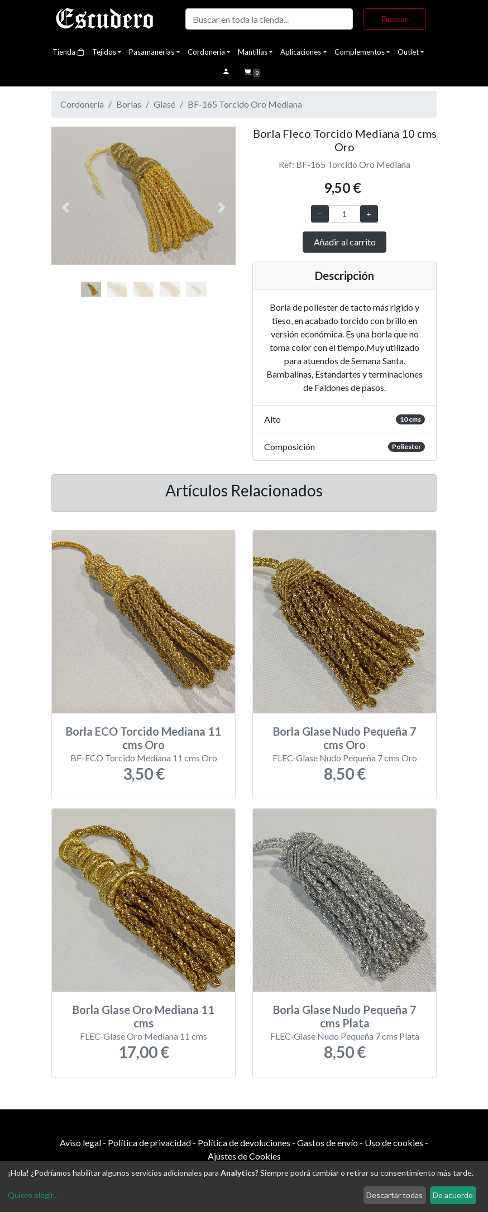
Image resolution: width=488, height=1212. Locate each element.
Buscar (394, 18)
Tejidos (104, 51)
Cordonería (206, 51)
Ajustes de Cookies (244, 1156)
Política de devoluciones (244, 1142)
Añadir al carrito (345, 241)
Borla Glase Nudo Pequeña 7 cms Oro (345, 738)
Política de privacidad (149, 1142)
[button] (65, 208)
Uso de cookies (394, 1142)
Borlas (128, 104)
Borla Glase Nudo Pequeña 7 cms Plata (345, 1016)
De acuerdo (453, 1195)
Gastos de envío (327, 1142)
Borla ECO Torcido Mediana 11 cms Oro (143, 738)
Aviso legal (80, 1142)
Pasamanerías (151, 51)
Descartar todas (394, 1195)
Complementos (359, 51)
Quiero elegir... (33, 1195)
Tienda (68, 51)
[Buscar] (269, 19)
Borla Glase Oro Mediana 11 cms (143, 1016)
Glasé (164, 104)
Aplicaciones (300, 51)
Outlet (408, 51)
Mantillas (252, 51)
